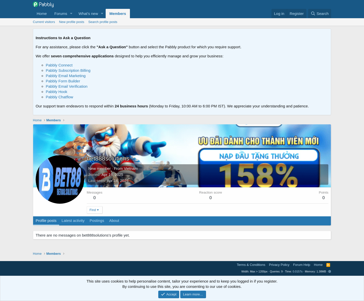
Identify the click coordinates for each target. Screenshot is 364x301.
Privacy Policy (279, 265)
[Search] (319, 13)
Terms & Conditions (251, 265)
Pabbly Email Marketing (66, 76)
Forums (60, 13)
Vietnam (131, 168)
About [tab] (114, 220)
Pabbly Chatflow (59, 97)
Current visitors (44, 22)
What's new (88, 13)
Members (117, 13)
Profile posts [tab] (46, 220)
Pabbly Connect (59, 65)
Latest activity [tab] (73, 220)
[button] (71, 13)
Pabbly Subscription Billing (68, 70)
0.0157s (298, 271)
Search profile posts (102, 22)
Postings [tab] (96, 220)
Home (42, 13)
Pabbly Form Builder (63, 81)
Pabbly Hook (56, 91)
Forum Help (301, 265)
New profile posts (71, 22)
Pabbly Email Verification (66, 86)
